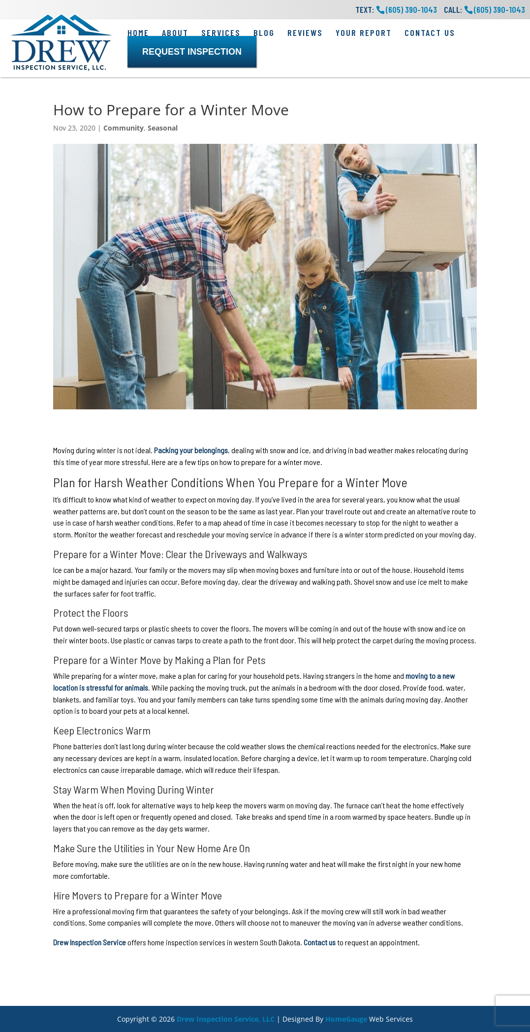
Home (138, 32)
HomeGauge (346, 1019)
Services (221, 32)
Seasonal (163, 128)
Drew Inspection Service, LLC (226, 1019)
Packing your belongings (191, 450)
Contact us (320, 942)
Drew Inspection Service (89, 942)
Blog (264, 32)
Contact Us (430, 32)
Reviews (305, 32)
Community (123, 128)
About (175, 32)
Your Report (364, 32)
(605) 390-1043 (499, 9)
